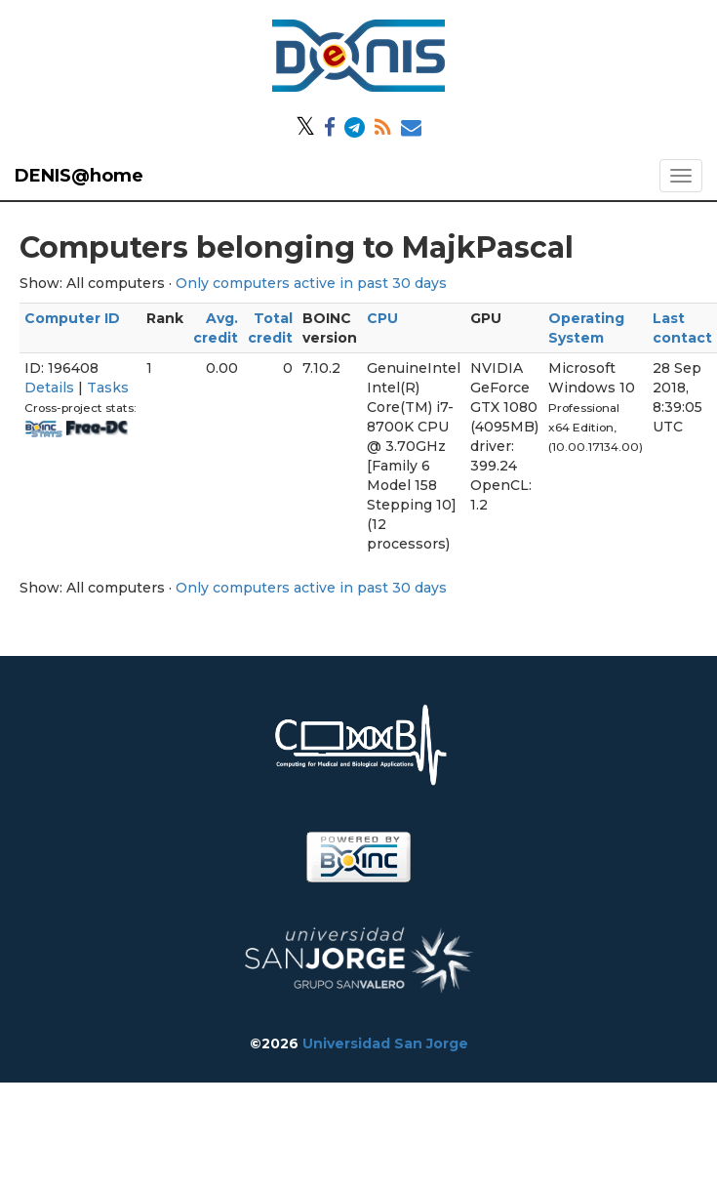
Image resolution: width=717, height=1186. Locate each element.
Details (49, 387)
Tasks (108, 387)
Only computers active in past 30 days (311, 283)
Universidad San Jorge (385, 1043)
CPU (382, 318)
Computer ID (72, 318)
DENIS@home (79, 175)
